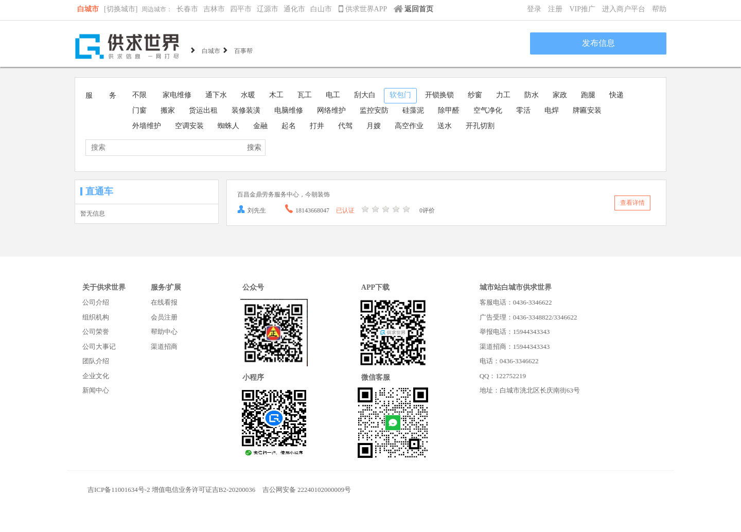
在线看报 (164, 302)
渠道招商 (164, 346)
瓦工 (304, 95)
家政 (560, 95)
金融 (260, 126)
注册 (555, 9)
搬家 (168, 110)
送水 (444, 126)
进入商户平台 (623, 9)
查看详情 (632, 202)
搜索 (254, 147)
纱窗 (475, 95)
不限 (139, 95)
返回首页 (413, 9)
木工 (276, 95)
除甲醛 (449, 110)
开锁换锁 (439, 95)
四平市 (241, 9)
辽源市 (267, 9)
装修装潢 (246, 110)
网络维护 (331, 110)
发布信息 (598, 43)
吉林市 (214, 9)
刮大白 (365, 95)
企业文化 (95, 376)
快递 (616, 95)
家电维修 (177, 95)
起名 (288, 126)
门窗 (139, 110)
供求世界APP (364, 9)
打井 (317, 126)
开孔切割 (480, 126)
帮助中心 (164, 331)
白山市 (321, 9)
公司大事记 (99, 346)
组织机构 (95, 317)
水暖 (248, 95)
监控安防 (374, 110)
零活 (523, 110)
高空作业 (409, 126)
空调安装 (189, 126)
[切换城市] (120, 9)
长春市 (187, 9)
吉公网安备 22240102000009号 (306, 489)
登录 (534, 9)
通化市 (294, 9)
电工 (333, 95)
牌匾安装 (587, 110)
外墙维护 (146, 126)
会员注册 (164, 317)
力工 (503, 95)
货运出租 (203, 110)
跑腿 (588, 95)
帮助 (659, 9)
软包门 (400, 95)
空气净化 (487, 110)
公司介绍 (95, 302)
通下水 (216, 95)
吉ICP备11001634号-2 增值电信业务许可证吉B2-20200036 (171, 489)
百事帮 (243, 50)
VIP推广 (582, 9)
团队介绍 (95, 361)
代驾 (345, 126)
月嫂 (373, 126)
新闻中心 (95, 390)
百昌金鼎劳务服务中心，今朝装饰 (283, 194)
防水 (531, 95)
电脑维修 (288, 110)
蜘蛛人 (228, 126)
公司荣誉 (95, 331)
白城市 (88, 9)
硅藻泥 (413, 110)
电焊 (551, 110)
